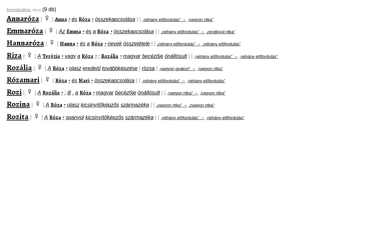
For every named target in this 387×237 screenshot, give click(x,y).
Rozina (18, 104)
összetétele (136, 43)
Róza (84, 19)
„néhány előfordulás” (221, 43)
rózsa (148, 68)
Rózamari (23, 79)
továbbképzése (120, 68)
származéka (135, 105)
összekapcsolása (115, 19)
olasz (75, 68)
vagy (70, 56)
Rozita (18, 116)
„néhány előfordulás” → (164, 19)
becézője (152, 56)
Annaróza (23, 18)
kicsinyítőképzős (100, 105)
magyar (132, 56)
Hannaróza (25, 43)
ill (69, 92)
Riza (14, 55)
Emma (73, 31)
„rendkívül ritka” (220, 31)
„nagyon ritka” (200, 19)
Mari (84, 80)
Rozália (109, 56)
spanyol (75, 117)
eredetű (92, 68)
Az (62, 31)
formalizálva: (19, 9)
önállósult (176, 56)
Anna (61, 19)
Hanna (67, 43)
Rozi (14, 92)
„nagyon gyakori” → (177, 68)
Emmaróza (25, 30)
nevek (115, 43)
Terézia (51, 56)
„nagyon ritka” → (182, 93)
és (74, 19)
